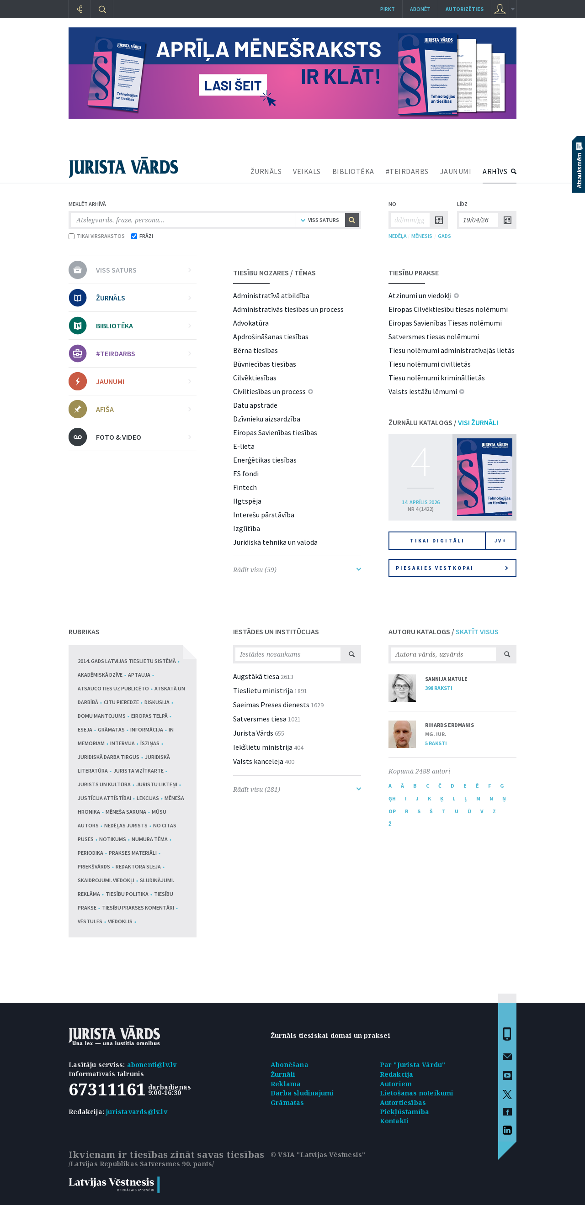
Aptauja (139, 674)
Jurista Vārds (253, 732)
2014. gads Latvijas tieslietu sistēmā (127, 661)
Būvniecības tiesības (264, 363)
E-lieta (244, 446)
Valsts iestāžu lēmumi (422, 391)
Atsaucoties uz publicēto (113, 688)
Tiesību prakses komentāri (138, 907)
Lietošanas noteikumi (417, 1093)
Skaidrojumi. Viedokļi (106, 880)
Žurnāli (283, 1074)
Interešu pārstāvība (263, 514)
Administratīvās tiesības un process (288, 309)
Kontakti (394, 1120)
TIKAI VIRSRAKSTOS (97, 235)
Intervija (122, 743)
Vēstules (90, 921)
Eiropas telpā (149, 715)
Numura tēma (150, 839)
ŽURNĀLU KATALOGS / (443, 422)
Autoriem (396, 1083)
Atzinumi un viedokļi (420, 295)
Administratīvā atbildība (271, 295)
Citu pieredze (121, 702)
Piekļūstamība (405, 1111)
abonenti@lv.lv (152, 1064)
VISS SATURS (143, 269)
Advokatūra (251, 322)
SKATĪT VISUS (477, 631)
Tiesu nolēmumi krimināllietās (436, 377)
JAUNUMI (456, 171)
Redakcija (397, 1074)
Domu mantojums (102, 715)
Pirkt (387, 8)
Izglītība (246, 528)
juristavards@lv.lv (136, 1111)
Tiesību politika (127, 893)
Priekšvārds (94, 866)
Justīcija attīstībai (104, 798)
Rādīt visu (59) (297, 569)
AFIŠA (143, 409)
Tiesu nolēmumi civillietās (429, 363)
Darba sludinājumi (302, 1093)
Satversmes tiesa (260, 718)
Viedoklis (120, 921)
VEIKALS (307, 171)
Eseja (85, 729)
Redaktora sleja (138, 866)
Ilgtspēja (247, 500)
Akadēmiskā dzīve (100, 674)
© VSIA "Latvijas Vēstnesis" (318, 1154)
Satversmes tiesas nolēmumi (433, 336)
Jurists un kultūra (104, 784)
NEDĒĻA (397, 235)
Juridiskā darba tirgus (108, 756)
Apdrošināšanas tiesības (270, 336)
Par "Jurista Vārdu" (413, 1064)
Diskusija (157, 702)
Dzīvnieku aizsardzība (266, 418)
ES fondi (246, 473)
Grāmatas (111, 729)
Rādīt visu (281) (297, 789)
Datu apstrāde (255, 405)
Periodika (90, 852)
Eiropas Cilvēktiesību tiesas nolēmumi (448, 309)
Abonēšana (289, 1064)
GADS (444, 235)
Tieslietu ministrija (263, 690)
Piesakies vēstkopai (452, 568)
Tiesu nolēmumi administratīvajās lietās (451, 350)
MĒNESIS (421, 235)
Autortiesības (403, 1102)
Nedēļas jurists (126, 825)
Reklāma (286, 1083)
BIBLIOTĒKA (353, 171)
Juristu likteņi (156, 784)
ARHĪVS (495, 171)
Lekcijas (148, 798)
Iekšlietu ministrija (262, 747)
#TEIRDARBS (407, 171)
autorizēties (465, 8)
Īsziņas (150, 743)
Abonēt (420, 8)
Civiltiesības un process (269, 391)
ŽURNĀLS (266, 171)
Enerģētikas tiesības (265, 459)
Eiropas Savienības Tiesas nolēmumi (445, 322)
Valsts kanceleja (258, 761)
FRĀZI (142, 235)
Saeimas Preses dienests (271, 704)
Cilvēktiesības (255, 377)
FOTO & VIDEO (143, 437)
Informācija (146, 729)
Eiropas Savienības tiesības (275, 432)
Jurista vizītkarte (138, 770)
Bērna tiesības (255, 350)
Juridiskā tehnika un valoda (275, 542)
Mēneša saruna (126, 811)
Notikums (112, 839)
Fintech (245, 487)
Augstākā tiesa (256, 676)
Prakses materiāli (133, 852)
